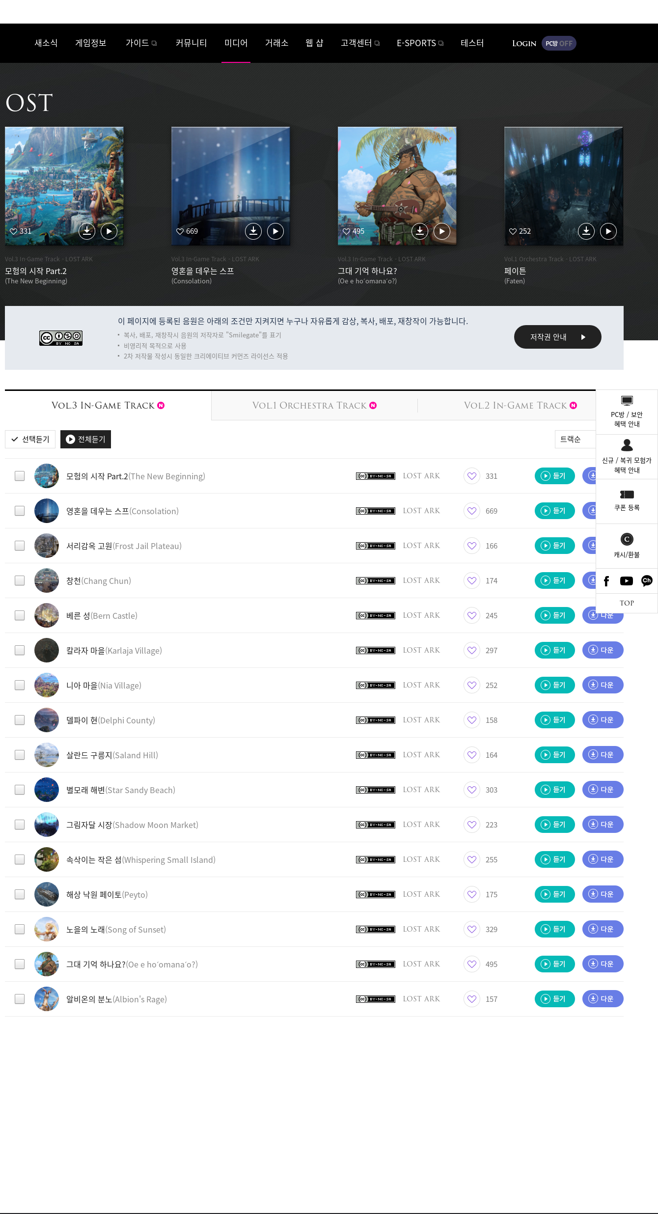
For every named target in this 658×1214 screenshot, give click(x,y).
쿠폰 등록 (627, 507)
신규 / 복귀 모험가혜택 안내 (627, 464)
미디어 (236, 42)
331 (25, 231)
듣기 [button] (555, 476)
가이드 (137, 42)
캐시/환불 (627, 554)
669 (192, 231)
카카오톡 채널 (647, 581)
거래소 (277, 42)
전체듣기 (92, 439)
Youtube (627, 581)
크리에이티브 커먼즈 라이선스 (60, 338)
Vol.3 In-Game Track (108, 405)
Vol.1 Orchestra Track (314, 405)
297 (491, 650)
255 (491, 859)
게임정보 (91, 42)
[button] (192, 476)
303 (491, 789)
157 (491, 998)
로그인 (524, 43)
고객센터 (356, 42)
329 (491, 929)
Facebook (606, 581)
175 (491, 894)
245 (491, 615)
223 (491, 824)
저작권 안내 (548, 336)
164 (491, 754)
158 (491, 720)
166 (491, 545)
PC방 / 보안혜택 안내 (627, 419)
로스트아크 (17, 42)
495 (358, 231)
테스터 (472, 42)
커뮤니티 (191, 42)
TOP (627, 603)
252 (525, 231)
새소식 (46, 42)
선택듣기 (36, 439)
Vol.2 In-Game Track (520, 405)
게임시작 (621, 43)
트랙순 (570, 439)
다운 (87, 230)
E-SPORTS (416, 42)
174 (491, 580)
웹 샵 (314, 42)
